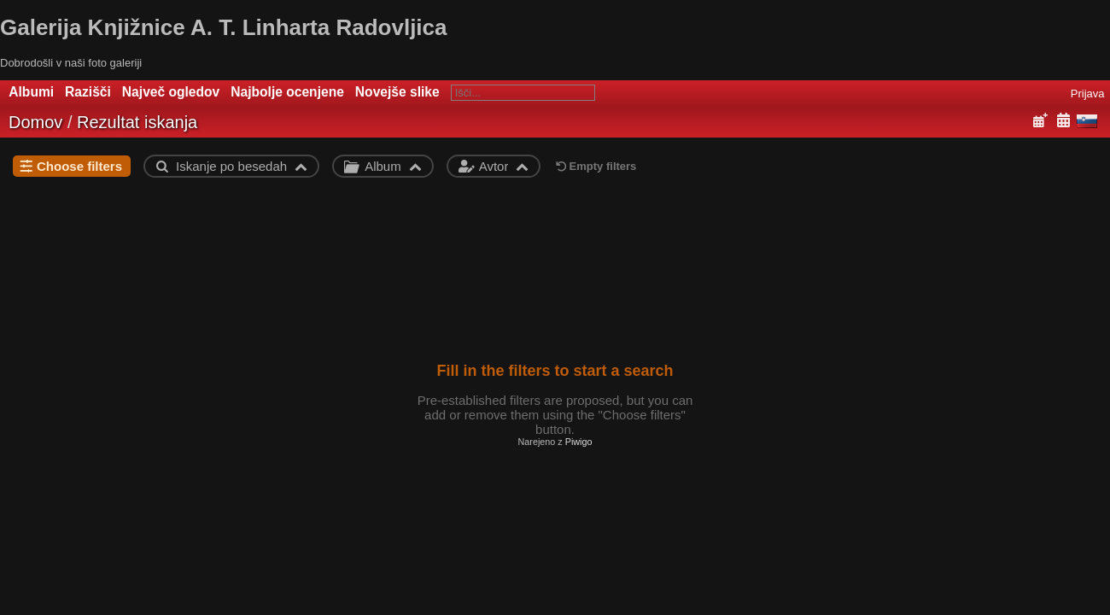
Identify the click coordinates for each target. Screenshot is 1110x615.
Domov (35, 122)
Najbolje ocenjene (287, 92)
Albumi (31, 92)
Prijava (1088, 93)
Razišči (88, 92)
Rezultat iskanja (137, 122)
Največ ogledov (170, 92)
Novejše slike (397, 92)
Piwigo (579, 441)
